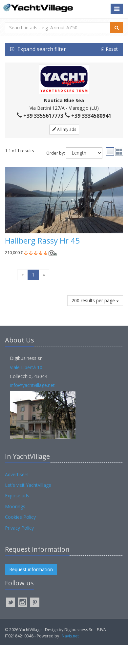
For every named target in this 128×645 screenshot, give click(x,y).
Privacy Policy (19, 528)
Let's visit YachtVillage (28, 485)
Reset (109, 49)
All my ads (64, 129)
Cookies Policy (20, 517)
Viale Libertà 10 (26, 367)
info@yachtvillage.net (32, 385)
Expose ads (17, 495)
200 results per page (95, 300)
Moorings (15, 506)
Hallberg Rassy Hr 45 (42, 240)
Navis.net (70, 636)
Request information (31, 569)
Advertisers (17, 474)
